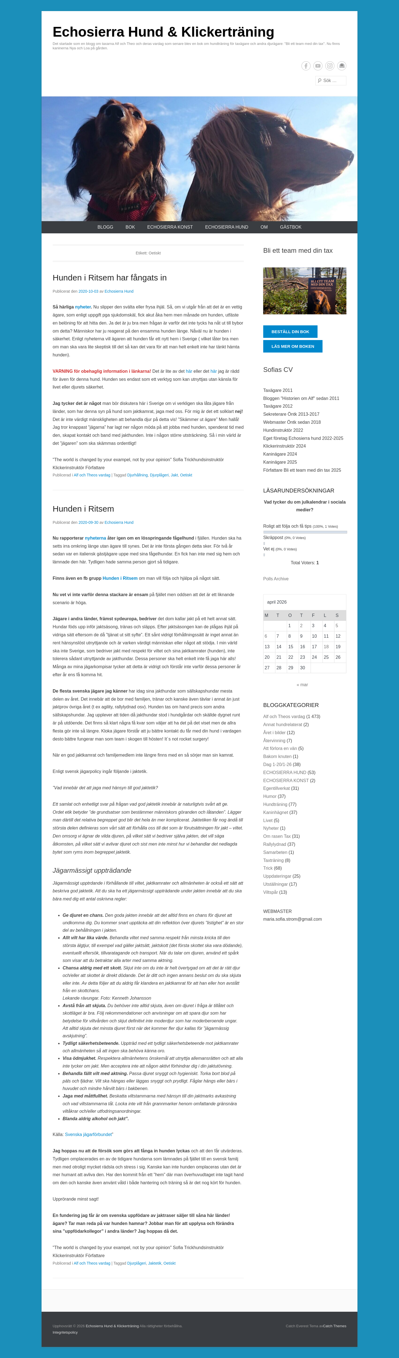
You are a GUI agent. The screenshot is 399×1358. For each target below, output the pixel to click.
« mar (302, 684)
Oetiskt (186, 475)
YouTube (318, 65)
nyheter (83, 307)
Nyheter (271, 828)
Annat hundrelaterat (282, 724)
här (189, 371)
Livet (268, 820)
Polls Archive (276, 578)
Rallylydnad (274, 844)
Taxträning (273, 860)
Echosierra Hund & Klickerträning (163, 32)
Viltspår (270, 892)
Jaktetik (154, 1263)
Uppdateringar (277, 876)
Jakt (174, 475)
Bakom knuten (277, 756)
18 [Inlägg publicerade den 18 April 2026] (326, 646)
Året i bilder (274, 732)
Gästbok (290, 227)
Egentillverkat (276, 788)
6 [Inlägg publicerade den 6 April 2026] (266, 636)
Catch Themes (334, 1326)
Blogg (105, 227)
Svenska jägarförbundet (88, 1134)
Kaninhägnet (275, 812)
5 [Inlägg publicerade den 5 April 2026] (337, 625)
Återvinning (274, 740)
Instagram (329, 65)
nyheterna (96, 538)
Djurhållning (137, 475)
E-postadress (341, 65)
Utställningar (275, 884)
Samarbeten (275, 852)
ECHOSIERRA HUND (226, 227)
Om (264, 227)
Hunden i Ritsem (83, 508)
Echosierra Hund (119, 291)
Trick (268, 868)
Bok (130, 227)
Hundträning (275, 804)
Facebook (306, 65)
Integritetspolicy (65, 1332)
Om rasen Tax (277, 836)
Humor (270, 796)
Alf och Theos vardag (92, 475)
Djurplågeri (159, 475)
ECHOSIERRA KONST (170, 227)
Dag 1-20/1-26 (277, 764)
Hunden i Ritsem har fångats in (110, 277)
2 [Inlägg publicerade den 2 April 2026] (301, 625)
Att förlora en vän (280, 748)
